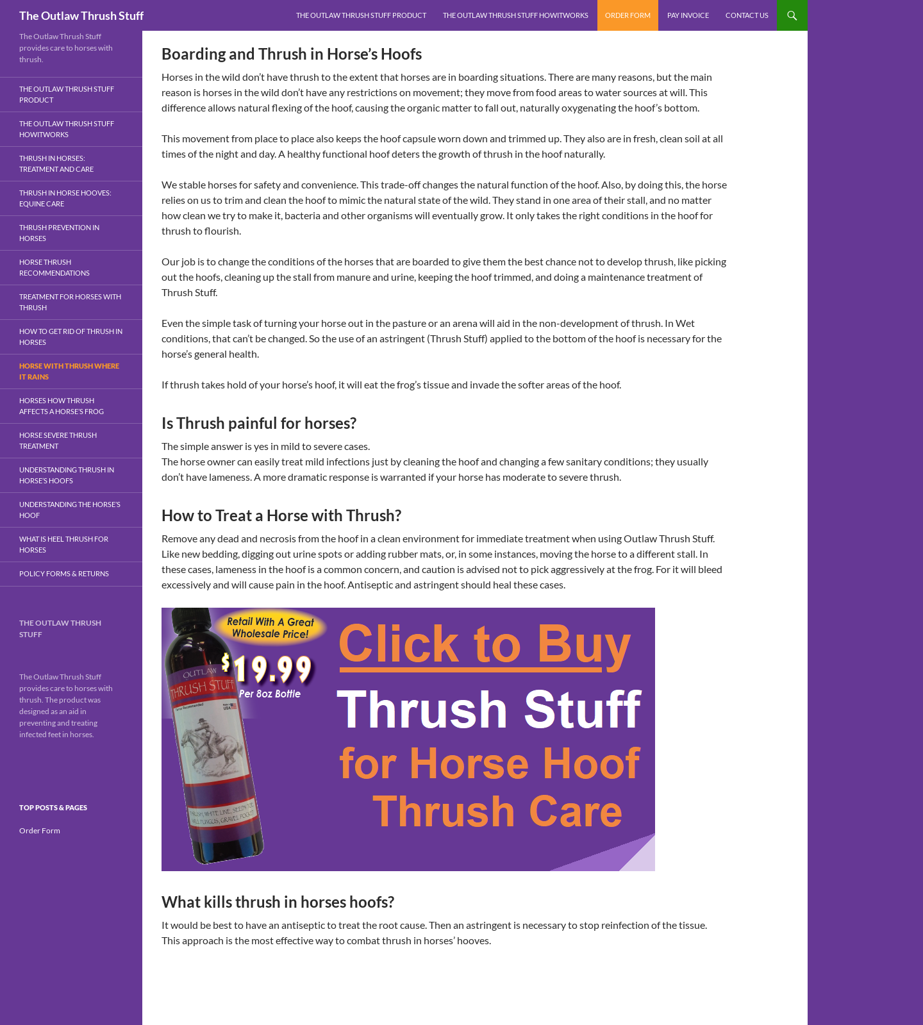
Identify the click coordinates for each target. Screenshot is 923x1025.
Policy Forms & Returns (64, 573)
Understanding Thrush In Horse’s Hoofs (66, 475)
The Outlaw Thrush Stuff (81, 15)
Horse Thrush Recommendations (54, 267)
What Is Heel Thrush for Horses (63, 544)
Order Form (628, 15)
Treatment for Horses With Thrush (70, 302)
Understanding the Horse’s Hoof (70, 509)
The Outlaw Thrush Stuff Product (361, 15)
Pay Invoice (688, 15)
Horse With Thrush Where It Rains (69, 371)
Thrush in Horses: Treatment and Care (56, 163)
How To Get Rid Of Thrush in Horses (70, 336)
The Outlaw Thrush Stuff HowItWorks (515, 15)
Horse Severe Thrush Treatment (58, 440)
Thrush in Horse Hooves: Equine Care (65, 198)
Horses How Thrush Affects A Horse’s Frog (61, 405)
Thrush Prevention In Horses (59, 232)
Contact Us (747, 15)
